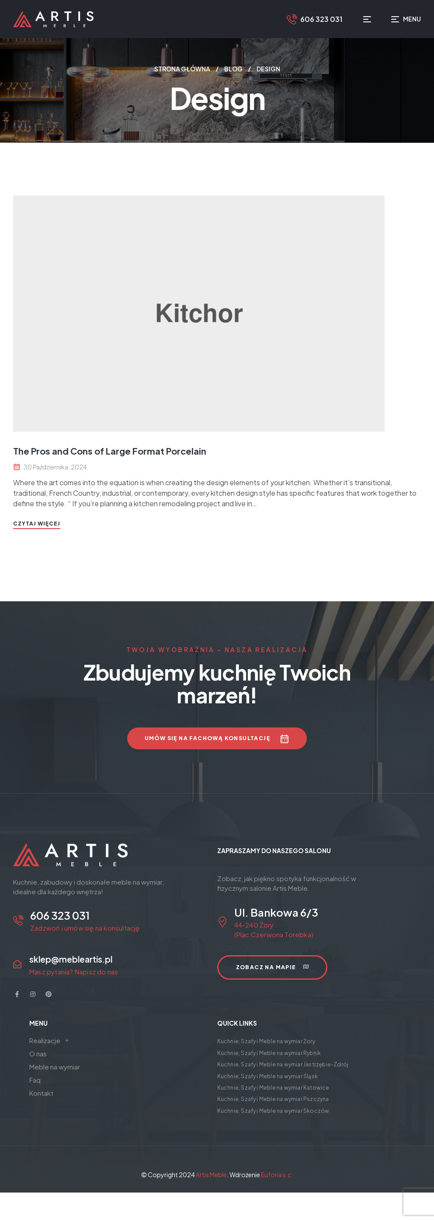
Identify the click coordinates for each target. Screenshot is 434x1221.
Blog (233, 69)
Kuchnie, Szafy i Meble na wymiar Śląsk (267, 1076)
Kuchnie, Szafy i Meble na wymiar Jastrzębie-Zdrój (283, 1064)
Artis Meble (211, 1175)
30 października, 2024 (55, 467)
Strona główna (182, 69)
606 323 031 (321, 19)
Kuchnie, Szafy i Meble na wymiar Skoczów (273, 1111)
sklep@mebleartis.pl (70, 959)
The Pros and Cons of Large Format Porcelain (109, 450)
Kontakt (41, 1093)
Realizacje (51, 1040)
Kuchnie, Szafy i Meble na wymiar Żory (266, 1041)
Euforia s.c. (277, 1175)
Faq (35, 1080)
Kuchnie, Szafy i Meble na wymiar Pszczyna (273, 1099)
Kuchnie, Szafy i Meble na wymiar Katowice (273, 1087)
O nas (38, 1053)
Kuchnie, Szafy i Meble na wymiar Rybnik (269, 1053)
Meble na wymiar (54, 1066)
